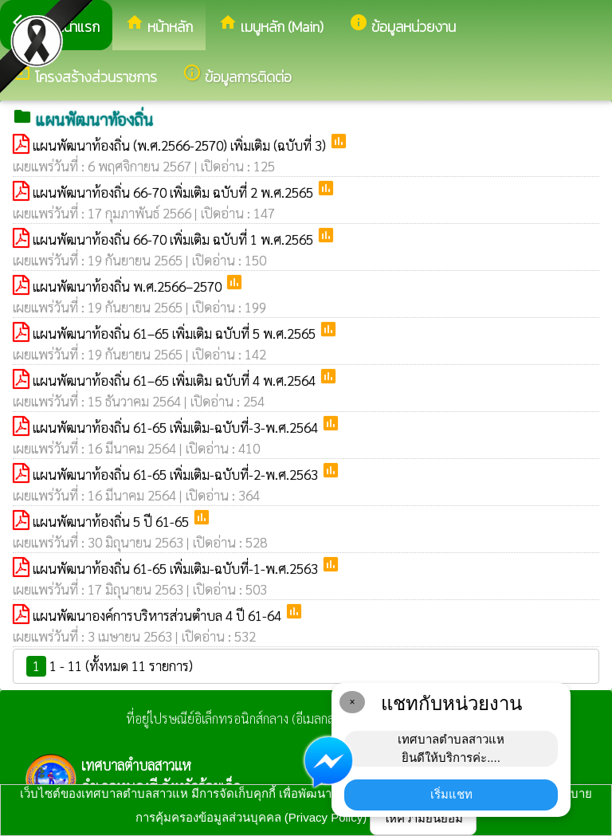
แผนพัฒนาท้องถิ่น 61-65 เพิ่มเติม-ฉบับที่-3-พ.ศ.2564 (177, 427)
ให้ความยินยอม (423, 818)
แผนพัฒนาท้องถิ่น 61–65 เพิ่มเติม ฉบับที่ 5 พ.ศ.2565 (176, 333)
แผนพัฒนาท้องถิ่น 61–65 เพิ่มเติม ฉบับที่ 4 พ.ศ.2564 (176, 380)
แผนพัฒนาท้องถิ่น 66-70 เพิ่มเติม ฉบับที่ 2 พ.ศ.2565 (174, 192)
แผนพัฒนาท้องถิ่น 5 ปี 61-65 (112, 521)
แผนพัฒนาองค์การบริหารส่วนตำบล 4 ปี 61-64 (158, 615)
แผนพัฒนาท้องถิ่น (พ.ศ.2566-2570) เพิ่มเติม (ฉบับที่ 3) (181, 145)
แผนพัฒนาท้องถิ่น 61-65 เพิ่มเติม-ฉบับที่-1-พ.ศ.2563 (177, 568)
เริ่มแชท (451, 794)
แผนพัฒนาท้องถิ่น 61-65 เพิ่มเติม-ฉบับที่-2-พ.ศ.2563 (177, 474)
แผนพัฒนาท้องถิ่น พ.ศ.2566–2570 (129, 286)
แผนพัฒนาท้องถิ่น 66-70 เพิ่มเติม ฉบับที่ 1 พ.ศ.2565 (174, 239)
